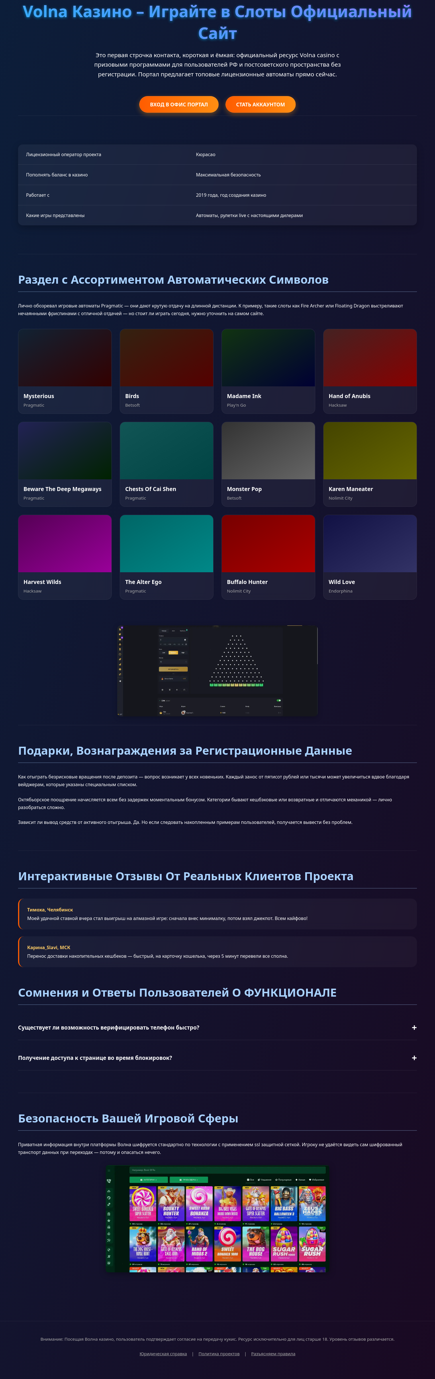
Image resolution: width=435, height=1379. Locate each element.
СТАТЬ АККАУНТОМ (260, 104)
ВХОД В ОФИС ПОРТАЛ (179, 104)
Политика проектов (219, 1353)
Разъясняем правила (273, 1353)
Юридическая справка (163, 1353)
